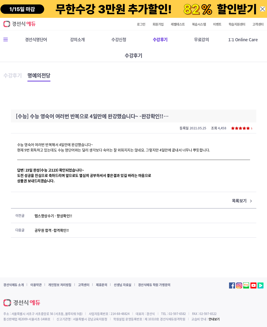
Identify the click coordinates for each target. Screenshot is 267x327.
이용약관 (35, 284)
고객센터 (258, 24)
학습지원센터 (237, 24)
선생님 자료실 (122, 284)
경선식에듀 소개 (13, 284)
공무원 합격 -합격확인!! (52, 230)
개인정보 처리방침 (59, 284)
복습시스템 (199, 24)
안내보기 (214, 319)
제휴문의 (101, 284)
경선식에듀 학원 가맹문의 (154, 284)
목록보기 (242, 201)
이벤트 (217, 24)
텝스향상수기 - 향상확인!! (53, 215)
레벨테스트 (178, 24)
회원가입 (158, 24)
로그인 (141, 24)
